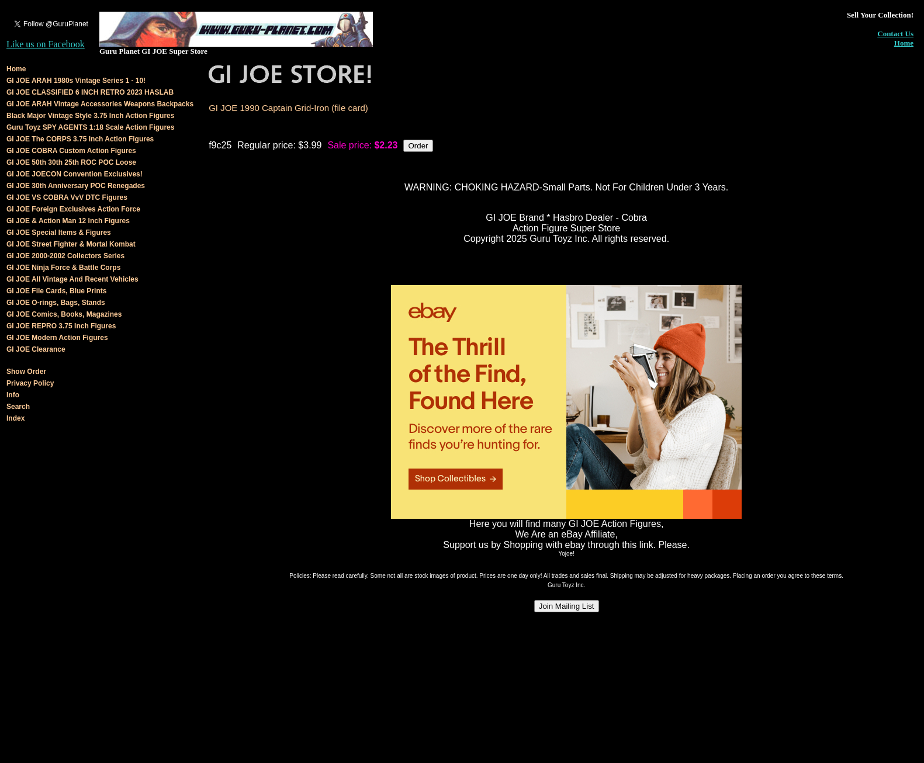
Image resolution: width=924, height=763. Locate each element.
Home (903, 43)
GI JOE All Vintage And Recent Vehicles (72, 279)
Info (12, 395)
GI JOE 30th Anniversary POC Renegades (75, 186)
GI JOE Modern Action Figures (57, 338)
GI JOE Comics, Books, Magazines (64, 314)
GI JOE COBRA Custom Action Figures (71, 151)
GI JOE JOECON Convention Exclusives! (74, 174)
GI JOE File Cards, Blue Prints (56, 291)
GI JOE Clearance (35, 349)
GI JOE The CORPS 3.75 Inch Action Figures (80, 139)
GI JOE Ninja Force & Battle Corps (63, 267)
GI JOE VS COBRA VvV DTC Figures (66, 197)
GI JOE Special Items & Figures (58, 232)
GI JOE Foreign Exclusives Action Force (73, 209)
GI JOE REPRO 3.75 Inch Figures (61, 326)
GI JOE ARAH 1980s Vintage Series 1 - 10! (76, 81)
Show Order (26, 371)
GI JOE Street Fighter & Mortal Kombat (71, 244)
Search (18, 407)
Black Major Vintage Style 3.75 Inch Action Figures (90, 116)
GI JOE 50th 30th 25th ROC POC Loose (71, 162)
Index (15, 418)
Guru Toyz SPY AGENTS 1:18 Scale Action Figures (90, 127)
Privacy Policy (30, 383)
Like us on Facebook (45, 44)
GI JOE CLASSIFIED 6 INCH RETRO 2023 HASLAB (90, 92)
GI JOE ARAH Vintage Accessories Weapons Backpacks (99, 104)
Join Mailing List (566, 606)
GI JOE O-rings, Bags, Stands (55, 303)
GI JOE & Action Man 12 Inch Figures (68, 221)
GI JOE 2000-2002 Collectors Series (65, 256)
